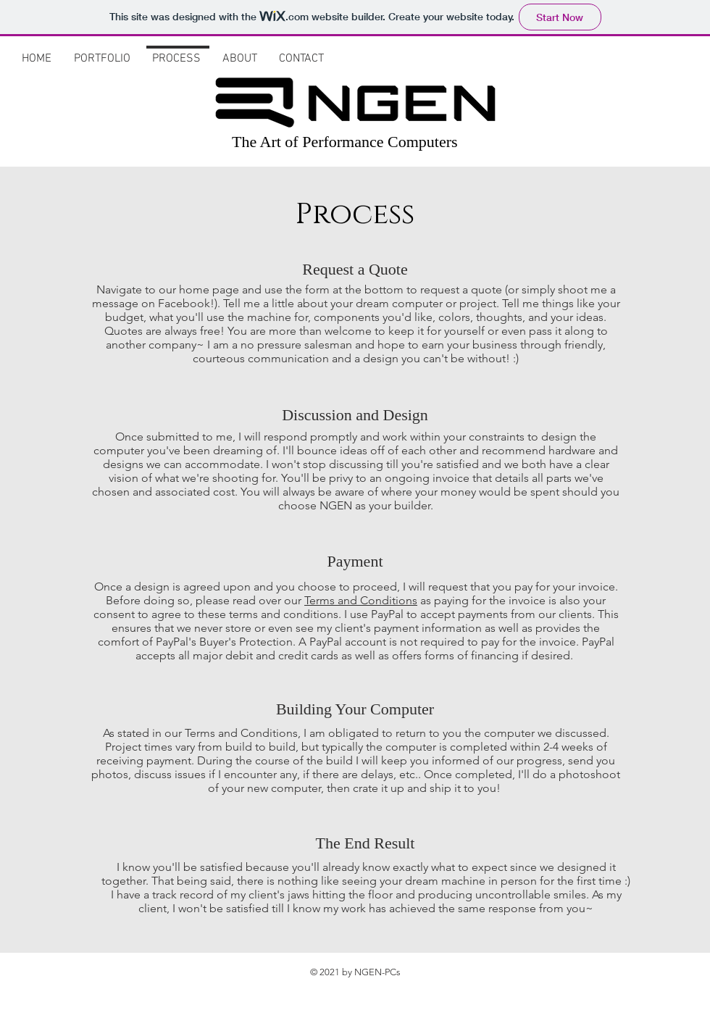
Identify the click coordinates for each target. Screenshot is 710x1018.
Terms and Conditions (360, 600)
